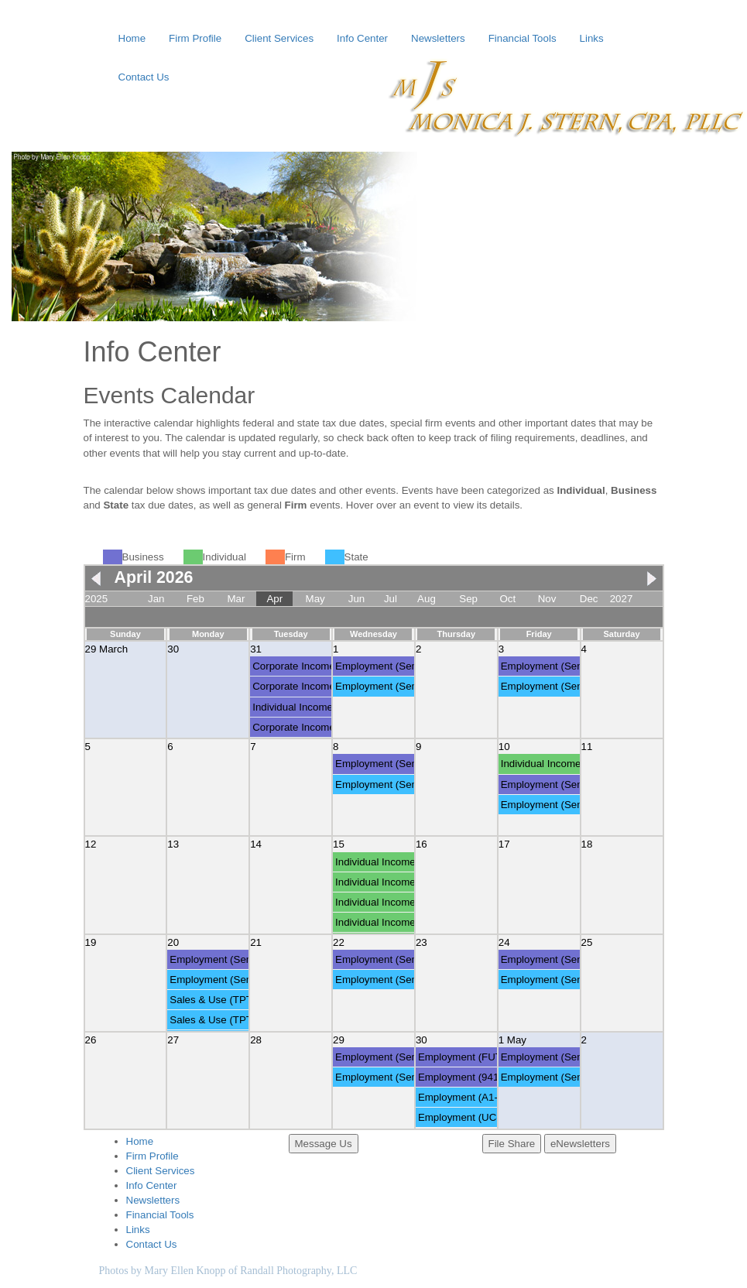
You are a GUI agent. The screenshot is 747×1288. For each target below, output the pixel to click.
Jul (390, 599)
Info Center (362, 38)
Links (592, 38)
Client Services (279, 38)
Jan (156, 599)
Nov (547, 599)
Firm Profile (195, 38)
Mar (236, 599)
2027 (621, 599)
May (315, 599)
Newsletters (438, 38)
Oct (507, 599)
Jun (356, 599)
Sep (468, 599)
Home (132, 38)
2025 (96, 599)
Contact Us (144, 77)
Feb (195, 599)
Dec (589, 599)
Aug (426, 599)
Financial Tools (522, 38)
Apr (274, 599)
